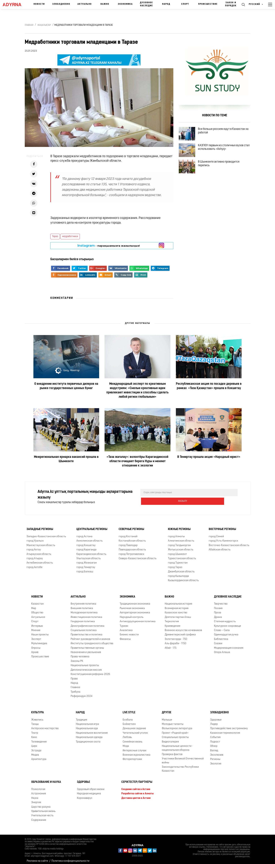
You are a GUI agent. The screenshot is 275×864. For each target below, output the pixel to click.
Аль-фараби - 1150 (175, 640)
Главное (75, 684)
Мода (126, 743)
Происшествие (208, 4)
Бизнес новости (129, 631)
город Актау (34, 547)
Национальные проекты (85, 662)
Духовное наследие (146, 4)
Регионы (215, 756)
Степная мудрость (225, 618)
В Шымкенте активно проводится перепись (223, 173)
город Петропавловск (131, 551)
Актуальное (38, 614)
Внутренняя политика (83, 601)
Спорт (185, 4)
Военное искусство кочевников (183, 627)
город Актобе (34, 564)
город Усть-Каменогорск (223, 538)
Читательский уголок (135, 730)
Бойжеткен (129, 721)
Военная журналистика (136, 752)
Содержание (38, 817)
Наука (34, 795)
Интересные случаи (134, 747)
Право (74, 676)
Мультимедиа (39, 640)
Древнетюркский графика (180, 631)
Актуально (84, 4)
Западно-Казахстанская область (46, 533)
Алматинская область (181, 538)
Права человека (80, 654)
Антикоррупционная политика (137, 618)
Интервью (37, 623)
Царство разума (41, 804)
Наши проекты (40, 631)
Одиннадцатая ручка (226, 631)
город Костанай (128, 533)
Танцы (35, 721)
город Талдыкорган (179, 542)
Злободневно (61, 4)
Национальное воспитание (92, 730)
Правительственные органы (87, 645)
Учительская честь (42, 812)
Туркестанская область (182, 555)
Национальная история (178, 601)
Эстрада (36, 747)
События (215, 734)
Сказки (218, 640)
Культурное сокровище (227, 623)
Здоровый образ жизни (90, 786)
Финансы (125, 636)
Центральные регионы (91, 526)
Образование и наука (46, 779)
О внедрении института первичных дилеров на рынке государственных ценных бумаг (66, 386)
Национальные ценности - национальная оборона (177, 745)
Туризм (124, 623)
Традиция (81, 717)
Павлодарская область (132, 547)
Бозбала (128, 717)
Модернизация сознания (228, 645)
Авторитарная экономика (135, 610)
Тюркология (172, 618)
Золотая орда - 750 (176, 636)
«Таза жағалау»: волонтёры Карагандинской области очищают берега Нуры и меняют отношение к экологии (137, 461)
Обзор (213, 743)
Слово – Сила (222, 627)
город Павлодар (128, 542)
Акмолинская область (89, 538)
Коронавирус (84, 795)
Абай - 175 (170, 645)
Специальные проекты (175, 734)
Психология (38, 786)
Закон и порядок (231, 4)
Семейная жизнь (132, 739)
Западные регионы (40, 526)
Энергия (36, 799)
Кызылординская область (183, 577)
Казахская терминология (225, 730)
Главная (29, 25)
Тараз (55, 236)
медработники (70, 236)
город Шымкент (177, 551)
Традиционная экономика (135, 601)
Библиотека (221, 636)
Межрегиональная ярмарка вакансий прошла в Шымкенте (66, 459)
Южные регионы (179, 526)
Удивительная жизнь (43, 808)
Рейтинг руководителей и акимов (90, 636)
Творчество (221, 601)
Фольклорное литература (177, 725)
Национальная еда (87, 725)
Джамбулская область (181, 568)
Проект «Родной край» (175, 730)
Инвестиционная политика (86, 614)
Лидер (214, 721)
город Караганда (86, 547)
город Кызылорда (178, 573)
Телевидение (39, 739)
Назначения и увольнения (86, 649)
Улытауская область (88, 555)
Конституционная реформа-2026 (90, 671)
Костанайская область (132, 538)
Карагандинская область (91, 551)
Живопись (37, 717)
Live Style (129, 709)
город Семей (216, 533)
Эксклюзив (216, 752)
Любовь (127, 734)
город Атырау (35, 555)
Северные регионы (131, 526)
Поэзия (218, 605)
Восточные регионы (222, 526)
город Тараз (175, 564)
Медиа (35, 752)
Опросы (35, 645)
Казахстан (37, 601)
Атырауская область (39, 551)
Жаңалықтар (44, 25)
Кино (34, 734)
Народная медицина (89, 790)
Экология (215, 761)
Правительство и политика (86, 631)
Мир (33, 605)
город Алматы (176, 533)
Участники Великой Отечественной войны (183, 758)
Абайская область (219, 547)
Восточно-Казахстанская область (229, 542)
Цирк (34, 743)
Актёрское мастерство (45, 725)
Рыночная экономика (132, 605)
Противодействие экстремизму (229, 725)
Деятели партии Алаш (178, 614)
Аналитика (126, 627)
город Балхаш (84, 568)
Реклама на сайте (37, 858)
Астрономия (38, 790)
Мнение (35, 627)
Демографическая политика (87, 623)
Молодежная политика (84, 610)
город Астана (84, 533)
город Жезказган (86, 560)
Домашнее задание (134, 725)
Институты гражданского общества (92, 640)
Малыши (167, 717)
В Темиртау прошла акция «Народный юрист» (208, 457)
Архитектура (38, 756)
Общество (37, 610)
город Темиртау (85, 564)
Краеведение (172, 623)
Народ (166, 4)
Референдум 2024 (81, 693)
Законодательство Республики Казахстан (180, 766)
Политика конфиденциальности (70, 858)
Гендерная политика (83, 618)
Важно (105, 4)
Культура (37, 709)
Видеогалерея (170, 739)
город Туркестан (178, 560)
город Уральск (35, 538)
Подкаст (215, 739)
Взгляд (214, 747)
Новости (39, 4)
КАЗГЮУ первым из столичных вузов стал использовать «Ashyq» (225, 153)
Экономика (125, 4)
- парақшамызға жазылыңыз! (108, 246)
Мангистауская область (41, 542)
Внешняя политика (82, 605)
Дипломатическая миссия (86, 667)
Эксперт (36, 636)
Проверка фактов (172, 751)
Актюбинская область (40, 560)
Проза (217, 610)
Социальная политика (84, 627)
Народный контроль (131, 614)
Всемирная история (176, 605)
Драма (218, 614)
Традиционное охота (88, 739)
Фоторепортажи (132, 756)
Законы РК (77, 658)
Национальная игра (87, 721)
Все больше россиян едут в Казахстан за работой (225, 132)
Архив (34, 649)
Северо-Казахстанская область (137, 555)
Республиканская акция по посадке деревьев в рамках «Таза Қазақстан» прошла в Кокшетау (209, 386)
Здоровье (216, 717)
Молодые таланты (172, 721)
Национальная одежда (89, 734)
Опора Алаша (222, 649)
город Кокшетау (86, 542)
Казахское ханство (176, 610)
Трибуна (75, 689)
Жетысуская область (180, 547)
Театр (34, 730)
